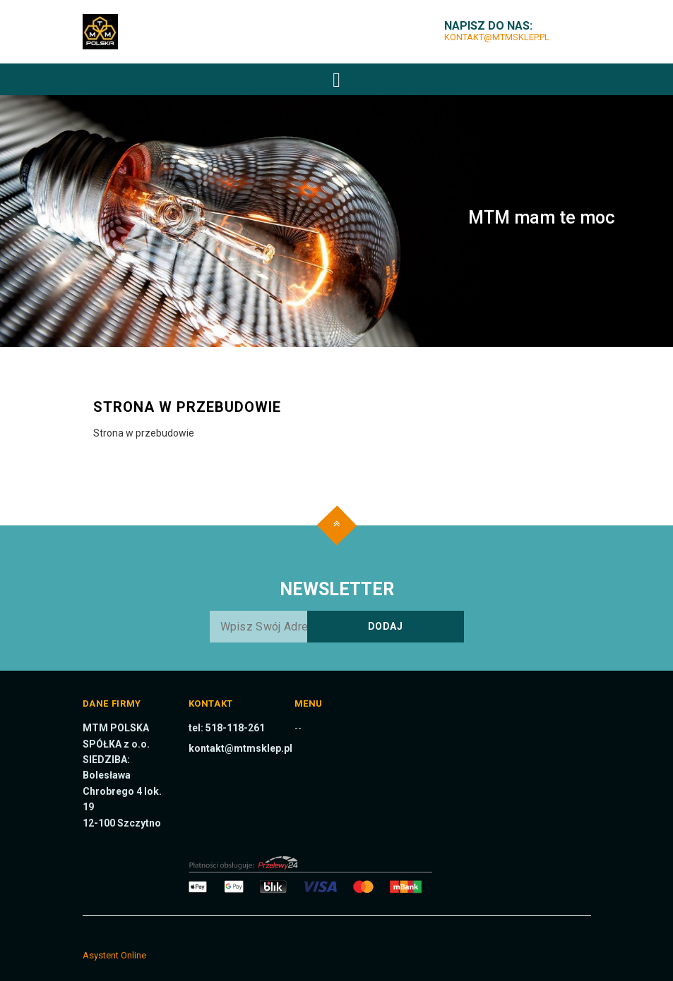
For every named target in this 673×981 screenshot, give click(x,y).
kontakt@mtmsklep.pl (496, 37)
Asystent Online (114, 955)
